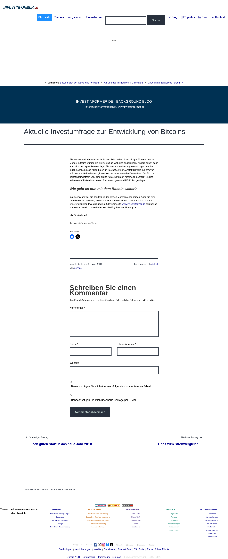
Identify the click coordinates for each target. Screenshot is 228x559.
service (78, 268)
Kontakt (218, 17)
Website (74, 362)
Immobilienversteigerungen (60, 514)
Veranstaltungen (212, 517)
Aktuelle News (212, 524)
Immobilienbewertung (60, 520)
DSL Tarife (138, 549)
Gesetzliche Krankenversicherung (98, 517)
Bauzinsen (60, 517)
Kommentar (77, 307)
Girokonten (174, 520)
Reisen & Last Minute (158, 549)
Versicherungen (94, 509)
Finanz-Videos (212, 537)
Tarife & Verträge (132, 509)
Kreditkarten (136, 527)
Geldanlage (170, 509)
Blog (172, 17)
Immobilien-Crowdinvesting (60, 527)
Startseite (44, 17)
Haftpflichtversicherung (98, 524)
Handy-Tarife (135, 517)
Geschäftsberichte (211, 520)
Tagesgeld (174, 514)
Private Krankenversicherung (98, 514)
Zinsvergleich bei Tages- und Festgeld (79, 82)
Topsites (188, 17)
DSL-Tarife (136, 514)
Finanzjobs (212, 514)
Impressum (104, 557)
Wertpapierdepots (174, 524)
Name (74, 344)
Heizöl (136, 524)
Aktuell (154, 264)
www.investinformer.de (133, 204)
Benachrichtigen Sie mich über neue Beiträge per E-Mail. (104, 400)
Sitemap (116, 557)
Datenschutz (89, 557)
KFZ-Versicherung (97, 527)
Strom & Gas (135, 520)
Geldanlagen (65, 549)
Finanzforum (94, 17)
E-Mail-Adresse (126, 344)
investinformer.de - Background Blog (114, 101)
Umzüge (60, 524)
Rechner (59, 17)
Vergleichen (75, 17)
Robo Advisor (174, 527)
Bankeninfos (211, 527)
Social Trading (174, 530)
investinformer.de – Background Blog (49, 489)
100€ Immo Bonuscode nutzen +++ (166, 82)
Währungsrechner (212, 530)
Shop (203, 17)
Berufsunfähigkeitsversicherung (98, 520)
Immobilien (56, 509)
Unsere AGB (73, 557)
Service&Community (208, 509)
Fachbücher (212, 533)
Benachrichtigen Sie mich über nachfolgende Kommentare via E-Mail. (111, 386)
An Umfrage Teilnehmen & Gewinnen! (123, 82)
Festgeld (174, 517)
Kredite (97, 549)
